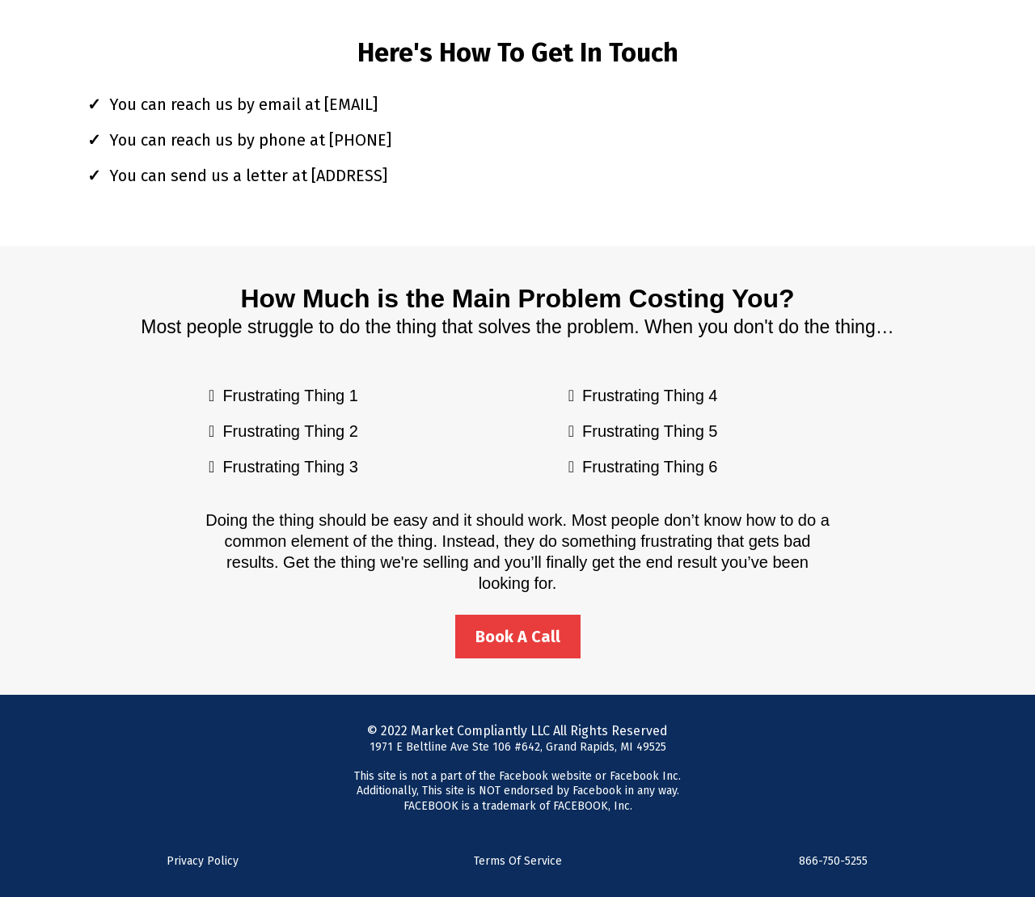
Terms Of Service (518, 861)
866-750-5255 (833, 861)
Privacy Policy (203, 861)
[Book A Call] (518, 636)
